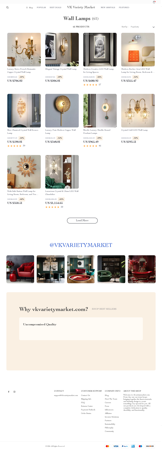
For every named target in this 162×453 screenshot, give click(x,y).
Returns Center (87, 408)
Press (107, 408)
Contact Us (85, 397)
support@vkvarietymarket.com (66, 397)
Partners (108, 423)
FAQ (83, 405)
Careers (108, 405)
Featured (124, 8)
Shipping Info (86, 401)
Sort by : (125, 29)
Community (109, 433)
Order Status (86, 415)
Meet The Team (111, 401)
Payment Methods (88, 412)
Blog (107, 397)
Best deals (55, 8)
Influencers (109, 412)
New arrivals (108, 8)
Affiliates (108, 415)
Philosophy (109, 430)
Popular (41, 8)
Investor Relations (112, 419)
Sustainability (110, 426)
